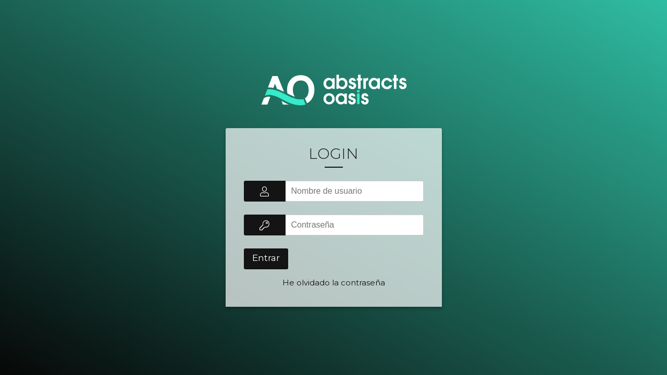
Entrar (266, 258)
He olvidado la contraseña (333, 283)
